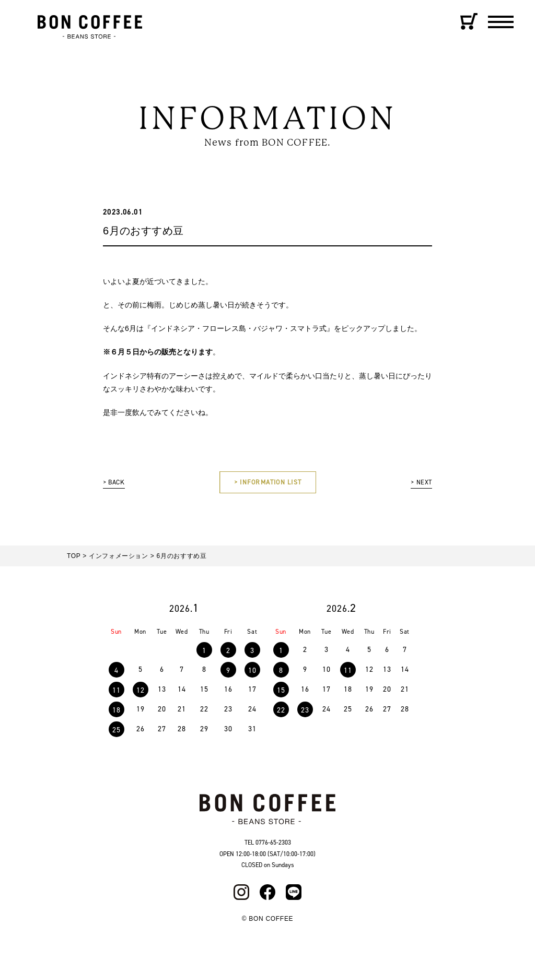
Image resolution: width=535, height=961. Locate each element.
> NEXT (420, 484)
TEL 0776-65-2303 (268, 845)
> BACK (115, 484)
